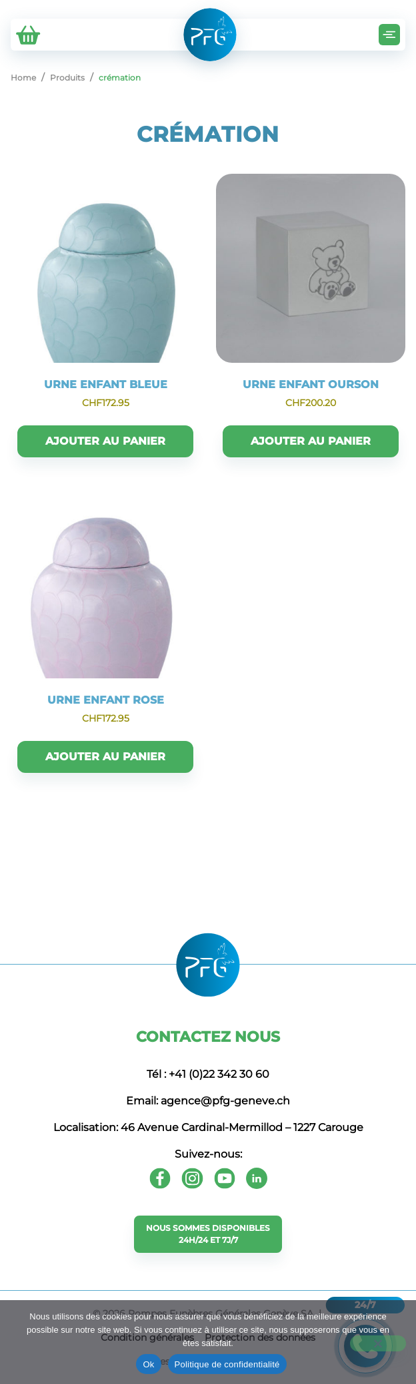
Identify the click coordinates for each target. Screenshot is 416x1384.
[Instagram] (192, 1178)
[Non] (378, 1343)
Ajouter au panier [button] (105, 441)
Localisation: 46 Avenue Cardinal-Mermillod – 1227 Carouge (208, 1127)
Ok (148, 1364)
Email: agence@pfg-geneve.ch (208, 1100)
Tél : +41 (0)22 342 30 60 (208, 1074)
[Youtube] (224, 1178)
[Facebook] (160, 1178)
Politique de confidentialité (227, 1364)
